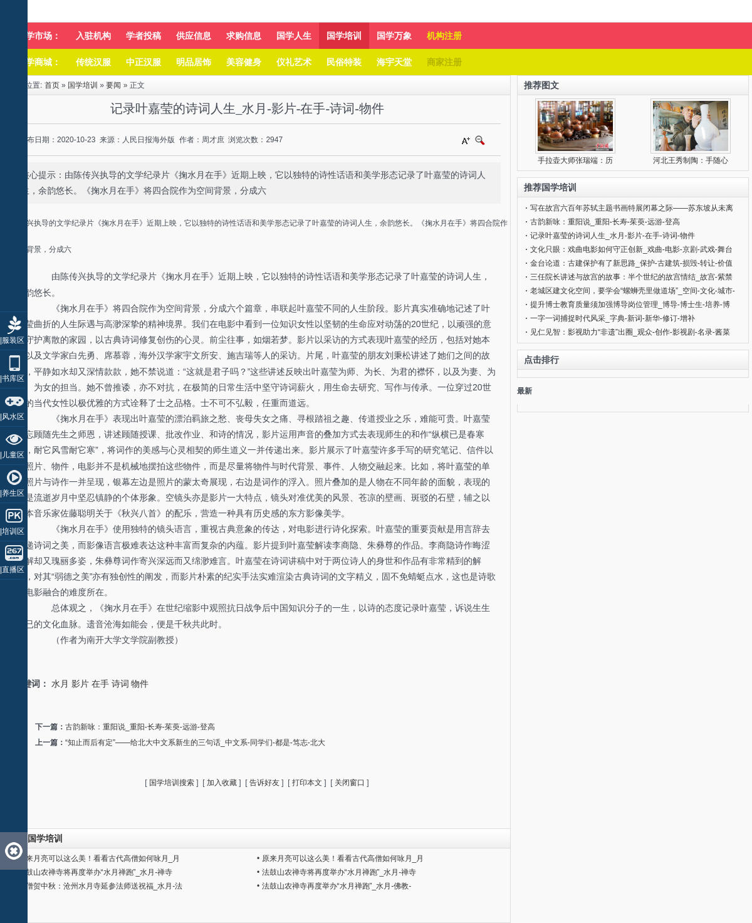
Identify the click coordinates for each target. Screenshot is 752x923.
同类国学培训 (36, 838)
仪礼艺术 (293, 62)
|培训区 (12, 531)
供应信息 (193, 36)
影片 (80, 684)
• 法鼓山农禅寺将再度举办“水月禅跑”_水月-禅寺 (92, 872)
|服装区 (12, 340)
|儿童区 (12, 455)
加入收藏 (222, 782)
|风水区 (12, 416)
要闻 (113, 85)
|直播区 (12, 569)
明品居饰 (193, 62)
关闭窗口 (350, 782)
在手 (100, 684)
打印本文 (307, 782)
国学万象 (394, 36)
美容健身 (243, 62)
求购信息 (243, 36)
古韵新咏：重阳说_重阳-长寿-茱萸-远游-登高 (140, 726)
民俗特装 (344, 62)
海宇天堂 (394, 62)
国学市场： (39, 36)
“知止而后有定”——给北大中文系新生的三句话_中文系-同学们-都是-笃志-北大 (195, 742)
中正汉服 (143, 62)
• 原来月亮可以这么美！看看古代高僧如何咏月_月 (96, 858)
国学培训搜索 (171, 782)
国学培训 (344, 36)
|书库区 (12, 378)
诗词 (120, 684)
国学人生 (293, 36)
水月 (60, 684)
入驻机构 (93, 36)
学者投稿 (143, 36)
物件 (140, 684)
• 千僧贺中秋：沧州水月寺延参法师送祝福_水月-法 (97, 886)
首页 (52, 85)
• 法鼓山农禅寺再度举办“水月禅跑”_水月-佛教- (334, 886)
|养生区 (12, 493)
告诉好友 (264, 782)
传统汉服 (93, 62)
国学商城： (39, 62)
